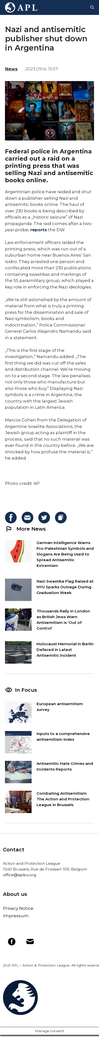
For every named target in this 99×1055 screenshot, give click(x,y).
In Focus (26, 690)
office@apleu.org (19, 874)
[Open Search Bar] (92, 7)
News (11, 68)
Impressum (16, 915)
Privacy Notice (18, 908)
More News (25, 529)
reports (38, 229)
